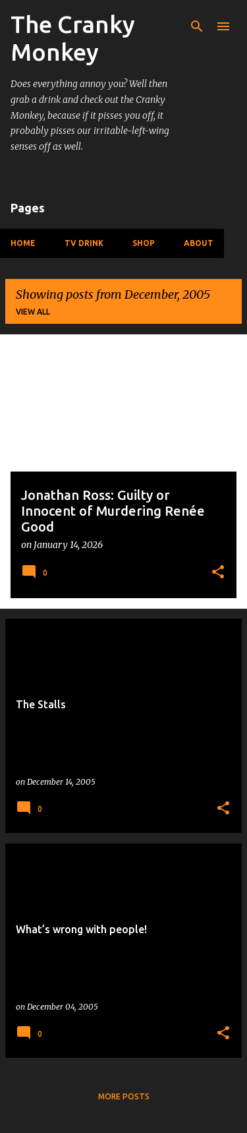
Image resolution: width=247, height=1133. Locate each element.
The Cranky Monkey (73, 38)
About (198, 243)
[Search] (197, 26)
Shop (143, 243)
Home (23, 243)
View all (33, 311)
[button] (218, 573)
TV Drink (84, 243)
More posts (124, 1096)
